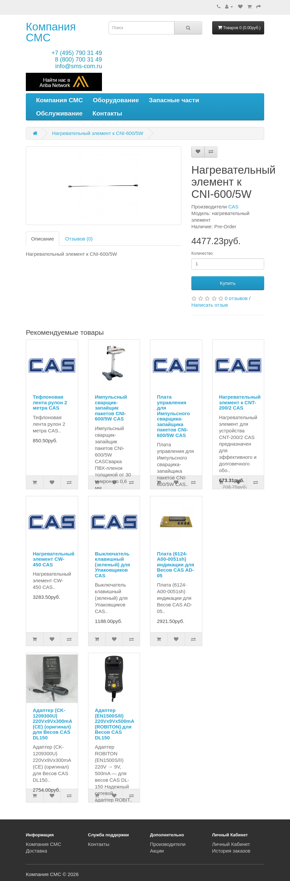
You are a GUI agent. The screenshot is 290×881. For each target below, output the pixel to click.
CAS (233, 206)
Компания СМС (51, 32)
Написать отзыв (209, 305)
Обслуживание (59, 113)
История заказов (231, 851)
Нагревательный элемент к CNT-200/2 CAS (240, 402)
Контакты (107, 113)
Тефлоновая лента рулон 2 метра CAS (50, 402)
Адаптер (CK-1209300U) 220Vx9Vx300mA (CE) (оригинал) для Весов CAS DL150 (52, 723)
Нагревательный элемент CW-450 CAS (53, 559)
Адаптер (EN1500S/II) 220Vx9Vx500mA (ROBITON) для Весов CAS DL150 (114, 723)
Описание (42, 239)
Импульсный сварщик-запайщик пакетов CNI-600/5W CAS (111, 407)
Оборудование (116, 100)
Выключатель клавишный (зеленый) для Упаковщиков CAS (112, 564)
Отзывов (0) (79, 239)
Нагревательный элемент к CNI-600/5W (97, 133)
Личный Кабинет (231, 844)
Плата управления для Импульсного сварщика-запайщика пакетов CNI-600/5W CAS (173, 416)
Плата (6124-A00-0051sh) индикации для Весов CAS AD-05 (175, 564)
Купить (227, 283)
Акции (157, 851)
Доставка (36, 851)
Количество (202, 253)
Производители (167, 844)
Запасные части (174, 100)
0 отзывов (236, 298)
